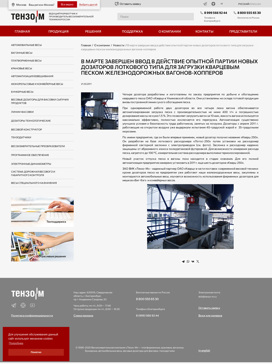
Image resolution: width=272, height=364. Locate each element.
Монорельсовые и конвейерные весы (37, 83)
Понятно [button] (36, 352)
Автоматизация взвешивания (32, 76)
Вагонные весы (21, 52)
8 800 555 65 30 (249, 13)
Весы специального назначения (34, 182)
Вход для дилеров (210, 315)
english (256, 4)
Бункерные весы (22, 91)
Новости (118, 45)
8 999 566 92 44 (215, 13)
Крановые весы (21, 68)
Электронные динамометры (31, 163)
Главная (86, 45)
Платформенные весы (26, 60)
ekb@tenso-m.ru (207, 296)
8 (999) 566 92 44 (147, 315)
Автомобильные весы (26, 44)
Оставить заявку (128, 4)
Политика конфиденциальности (32, 315)
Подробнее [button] (16, 343)
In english (204, 350)
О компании (102, 45)
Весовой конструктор (26, 129)
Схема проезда (83, 315)
